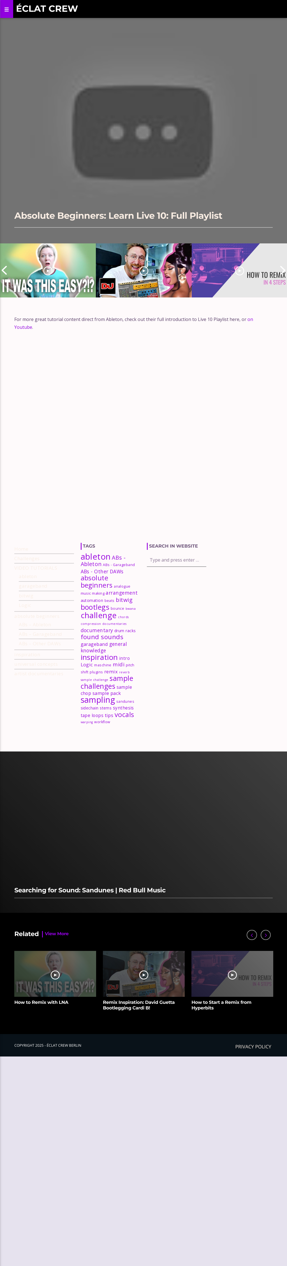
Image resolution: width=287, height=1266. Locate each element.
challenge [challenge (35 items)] (99, 654)
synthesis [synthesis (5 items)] (123, 747)
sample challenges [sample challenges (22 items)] (107, 721)
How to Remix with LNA (41, 1041)
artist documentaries (38, 712)
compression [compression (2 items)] (91, 663)
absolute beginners (36, 655)
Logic (25, 644)
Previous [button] (4, 270)
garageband (33, 625)
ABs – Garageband (40, 673)
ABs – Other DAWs (40, 682)
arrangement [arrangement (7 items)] (122, 632)
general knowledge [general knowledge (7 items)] (104, 686)
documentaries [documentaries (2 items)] (114, 663)
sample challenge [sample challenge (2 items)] (94, 719)
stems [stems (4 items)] (106, 747)
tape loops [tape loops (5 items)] (92, 754)
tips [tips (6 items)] (109, 754)
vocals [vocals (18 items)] (124, 753)
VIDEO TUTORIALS (35, 607)
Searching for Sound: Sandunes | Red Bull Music (90, 929)
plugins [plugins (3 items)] (96, 711)
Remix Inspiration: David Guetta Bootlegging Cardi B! (139, 1044)
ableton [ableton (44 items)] (96, 595)
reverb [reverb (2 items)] (124, 711)
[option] (48, 270)
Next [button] (283, 270)
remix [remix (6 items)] (111, 710)
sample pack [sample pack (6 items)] (106, 732)
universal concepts (36, 703)
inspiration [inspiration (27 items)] (99, 696)
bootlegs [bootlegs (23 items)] (95, 646)
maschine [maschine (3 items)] (103, 704)
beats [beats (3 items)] (110, 639)
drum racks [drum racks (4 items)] (125, 669)
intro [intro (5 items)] (124, 697)
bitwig (26, 634)
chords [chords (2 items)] (123, 656)
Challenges (27, 597)
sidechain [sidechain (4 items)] (90, 747)
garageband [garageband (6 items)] (94, 683)
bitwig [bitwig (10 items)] (124, 639)
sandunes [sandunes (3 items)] (125, 740)
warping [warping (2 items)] (87, 761)
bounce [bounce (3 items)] (117, 647)
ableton (28, 615)
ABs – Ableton (35, 663)
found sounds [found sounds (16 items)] (102, 676)
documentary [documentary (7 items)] (97, 669)
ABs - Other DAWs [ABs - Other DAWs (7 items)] (102, 610)
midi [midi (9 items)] (118, 703)
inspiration (27, 693)
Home (21, 588)
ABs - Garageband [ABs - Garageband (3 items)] (119, 604)
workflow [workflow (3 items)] (102, 761)
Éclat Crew (47, 8)
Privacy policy (253, 1086)
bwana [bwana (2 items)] (131, 648)
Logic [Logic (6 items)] (87, 704)
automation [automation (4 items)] (92, 639)
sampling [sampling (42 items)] (98, 738)
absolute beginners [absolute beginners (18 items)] (97, 621)
